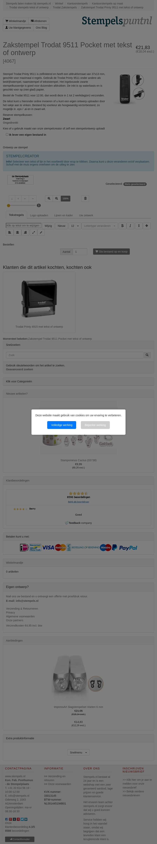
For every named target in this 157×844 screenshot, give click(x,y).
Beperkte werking (95, 425)
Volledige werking (61, 425)
